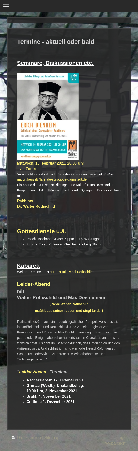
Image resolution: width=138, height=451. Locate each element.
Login (121, 437)
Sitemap (51, 437)
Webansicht (116, 443)
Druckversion (27, 437)
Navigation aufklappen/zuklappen (69, 6)
